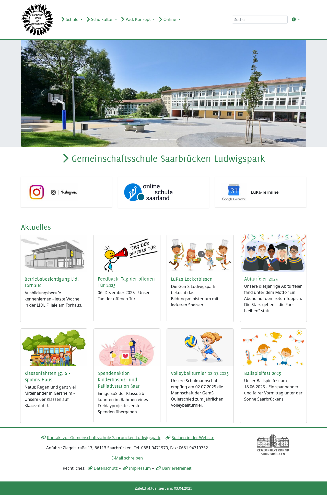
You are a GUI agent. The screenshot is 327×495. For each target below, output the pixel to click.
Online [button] (168, 19)
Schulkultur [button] (100, 19)
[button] (295, 19)
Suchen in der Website (193, 437)
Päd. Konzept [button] (136, 19)
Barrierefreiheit (177, 468)
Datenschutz (106, 468)
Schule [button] (70, 19)
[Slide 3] (173, 140)
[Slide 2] (163, 140)
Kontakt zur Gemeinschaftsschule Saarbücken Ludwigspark (103, 437)
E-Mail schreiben (127, 458)
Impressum (140, 468)
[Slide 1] (154, 140)
